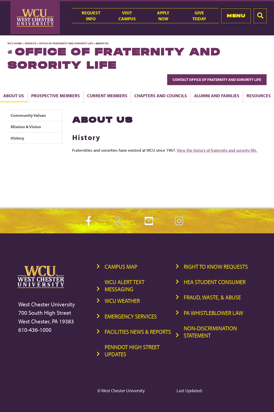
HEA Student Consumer (215, 282)
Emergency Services (131, 316)
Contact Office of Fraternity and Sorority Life (217, 79)
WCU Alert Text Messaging (124, 285)
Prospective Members (55, 95)
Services (30, 43)
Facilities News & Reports (138, 331)
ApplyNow (163, 16)
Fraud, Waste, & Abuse (212, 297)
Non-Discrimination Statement (210, 332)
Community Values (28, 115)
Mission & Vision (26, 126)
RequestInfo (91, 16)
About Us (13, 95)
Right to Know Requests (216, 266)
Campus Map (121, 266)
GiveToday (199, 16)
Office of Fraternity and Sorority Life (66, 43)
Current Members (107, 95)
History (17, 138)
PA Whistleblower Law (213, 312)
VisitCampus (127, 16)
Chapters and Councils (160, 95)
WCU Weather (122, 300)
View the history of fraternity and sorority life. (217, 150)
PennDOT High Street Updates (132, 350)
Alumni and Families (216, 95)
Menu (236, 16)
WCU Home (14, 43)
